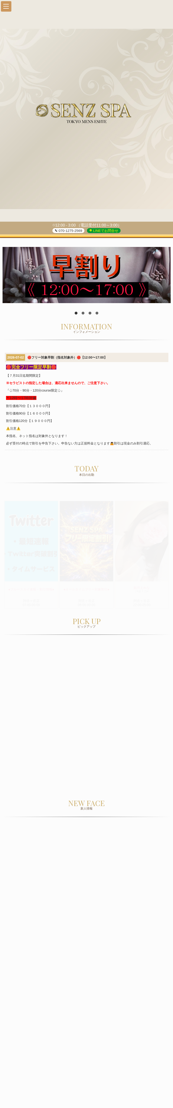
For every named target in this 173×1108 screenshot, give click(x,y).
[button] (6, 6)
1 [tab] (76, 313)
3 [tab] (90, 313)
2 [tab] (83, 313)
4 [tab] (97, 313)
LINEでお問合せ (105, 231)
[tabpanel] (87, 275)
